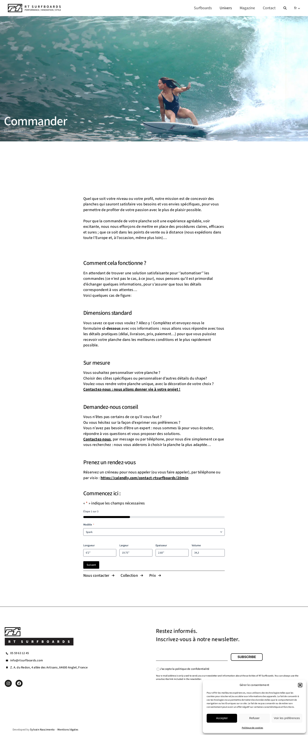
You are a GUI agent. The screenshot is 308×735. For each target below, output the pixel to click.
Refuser (254, 718)
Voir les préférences (287, 718)
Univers (226, 8)
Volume (196, 545)
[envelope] (7, 660)
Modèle (88, 525)
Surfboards (203, 8)
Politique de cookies (252, 728)
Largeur (123, 545)
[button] (300, 685)
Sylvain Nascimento (42, 730)
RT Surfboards (12, 131)
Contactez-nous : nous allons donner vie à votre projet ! (131, 389)
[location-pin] (7, 667)
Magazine (247, 8)
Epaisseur (161, 545)
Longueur (89, 545)
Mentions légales (67, 730)
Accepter (222, 718)
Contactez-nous (97, 439)
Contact (269, 8)
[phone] (7, 653)
